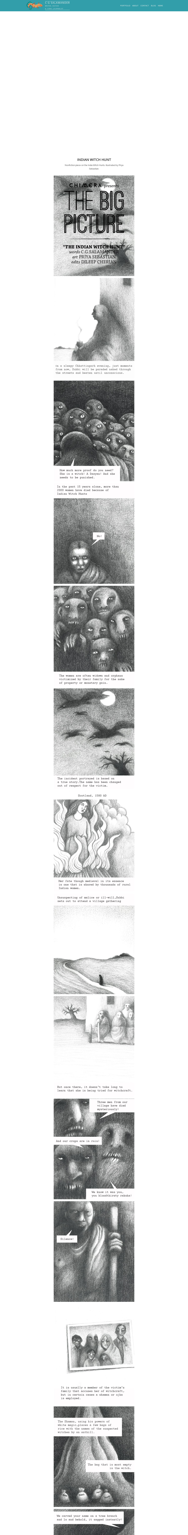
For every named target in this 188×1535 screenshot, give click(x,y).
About (135, 5)
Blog (153, 5)
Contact (144, 5)
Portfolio (125, 5)
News (160, 5)
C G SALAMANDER (57, 5)
